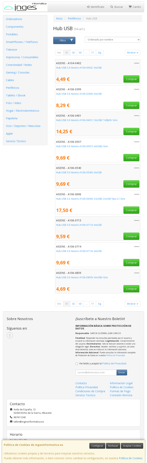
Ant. (59, 52)
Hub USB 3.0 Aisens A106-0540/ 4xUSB (79, 172)
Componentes (15, 26)
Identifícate (96, 7)
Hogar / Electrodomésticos (22, 110)
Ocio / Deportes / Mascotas (23, 126)
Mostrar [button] (132, 52)
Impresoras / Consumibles (22, 57)
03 (80, 52)
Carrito (135, 7)
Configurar (97, 445)
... (86, 52)
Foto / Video (13, 103)
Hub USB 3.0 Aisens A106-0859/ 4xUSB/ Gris (82, 277)
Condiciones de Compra (90, 391)
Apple (9, 133)
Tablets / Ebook (15, 95)
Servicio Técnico (16, 141)
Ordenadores (14, 19)
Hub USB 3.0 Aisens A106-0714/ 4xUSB (79, 251)
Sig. (100, 52)
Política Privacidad (86, 387)
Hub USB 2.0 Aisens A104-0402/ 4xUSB (79, 67)
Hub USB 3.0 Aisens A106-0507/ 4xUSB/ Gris (82, 146)
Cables (10, 80)
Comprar (131, 79)
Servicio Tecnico (85, 395)
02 (73, 52)
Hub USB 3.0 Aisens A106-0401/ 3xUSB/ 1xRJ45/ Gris (87, 120)
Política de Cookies (130, 458)
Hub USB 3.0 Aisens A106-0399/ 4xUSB (79, 93)
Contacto (81, 383)
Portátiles (12, 34)
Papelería (11, 118)
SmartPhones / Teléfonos (22, 42)
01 (66, 52)
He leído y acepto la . (103, 363)
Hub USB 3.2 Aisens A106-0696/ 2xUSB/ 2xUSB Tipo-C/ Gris (90, 198)
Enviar (121, 372)
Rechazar (113, 445)
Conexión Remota (121, 395)
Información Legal (121, 383)
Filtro (66, 40)
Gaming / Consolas (17, 72)
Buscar (116, 7)
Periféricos (12, 88)
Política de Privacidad (115, 355)
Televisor (11, 49)
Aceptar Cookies (132, 445)
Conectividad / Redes (19, 65)
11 (92, 52)
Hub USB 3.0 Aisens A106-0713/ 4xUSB (79, 225)
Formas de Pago (120, 391)
